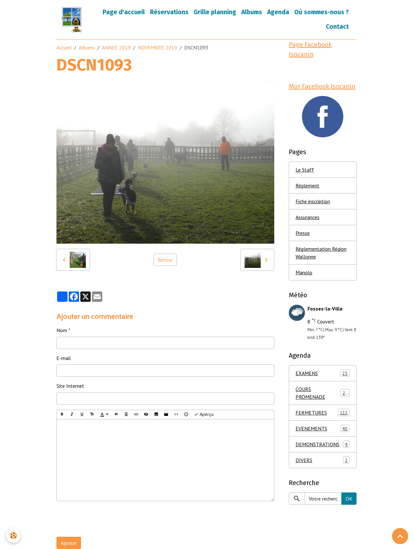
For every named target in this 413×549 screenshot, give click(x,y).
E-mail (63, 358)
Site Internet (70, 386)
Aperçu (204, 414)
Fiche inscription (313, 201)
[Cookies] (13, 535)
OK (349, 498)
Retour (165, 260)
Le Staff (305, 169)
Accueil (64, 47)
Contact (337, 26)
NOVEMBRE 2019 (157, 47)
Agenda (278, 12)
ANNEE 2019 (116, 47)
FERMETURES (323, 412)
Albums (251, 12)
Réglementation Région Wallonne (321, 253)
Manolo (304, 272)
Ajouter (69, 543)
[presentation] (105, 519)
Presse (303, 233)
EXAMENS (323, 373)
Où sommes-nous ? (321, 12)
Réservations (169, 12)
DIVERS (323, 460)
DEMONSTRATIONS (323, 444)
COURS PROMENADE (323, 393)
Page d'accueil (124, 12)
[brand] (72, 20)
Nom (61, 330)
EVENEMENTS (323, 428)
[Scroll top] (400, 536)
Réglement (307, 185)
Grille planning (215, 12)
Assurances (307, 217)
